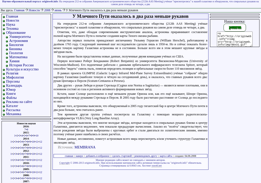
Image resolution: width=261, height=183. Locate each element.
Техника (12, 28)
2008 (47, 10)
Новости (35, 10)
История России (21, 65)
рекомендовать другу (145, 156)
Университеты (20, 37)
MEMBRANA (84, 147)
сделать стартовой (122, 156)
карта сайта (166, 156)
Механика (13, 114)
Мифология (15, 77)
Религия (12, 73)
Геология (16, 53)
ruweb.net (157, 165)
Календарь (14, 85)
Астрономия (18, 41)
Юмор (11, 90)
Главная (19, 10)
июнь (58, 10)
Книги (11, 94)
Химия (14, 61)
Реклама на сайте (19, 102)
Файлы (11, 98)
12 (40, 141)
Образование (16, 33)
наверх (79, 156)
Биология (16, 45)
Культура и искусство (22, 69)
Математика (18, 57)
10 (37, 135)
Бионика (15, 49)
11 (37, 141)
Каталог (12, 106)
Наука (10, 24)
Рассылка (13, 110)
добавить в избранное (97, 156)
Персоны (13, 81)
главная (69, 156)
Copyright (64, 162)
